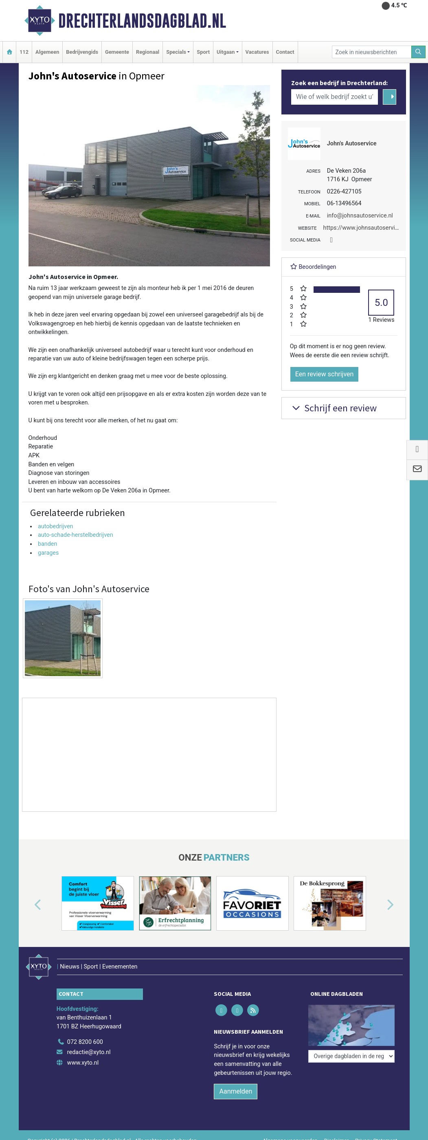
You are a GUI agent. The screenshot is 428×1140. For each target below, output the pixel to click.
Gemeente (117, 52)
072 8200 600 (85, 1042)
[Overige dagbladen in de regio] (351, 1056)
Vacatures (257, 52)
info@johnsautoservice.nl (360, 215)
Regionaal (147, 52)
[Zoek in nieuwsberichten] (372, 52)
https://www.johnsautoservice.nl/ (366, 227)
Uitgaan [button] (226, 52)
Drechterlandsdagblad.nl (142, 20)
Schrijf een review (333, 408)
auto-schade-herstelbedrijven (75, 535)
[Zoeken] (418, 52)
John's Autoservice (352, 143)
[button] (28, 905)
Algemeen (47, 52)
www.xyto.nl (83, 1062)
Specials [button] (176, 52)
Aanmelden (235, 1091)
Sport (203, 52)
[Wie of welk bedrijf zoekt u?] (334, 97)
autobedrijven (55, 526)
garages (48, 552)
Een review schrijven (324, 374)
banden (47, 543)
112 (24, 52)
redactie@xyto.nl (89, 1052)
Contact (285, 52)
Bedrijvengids (82, 52)
